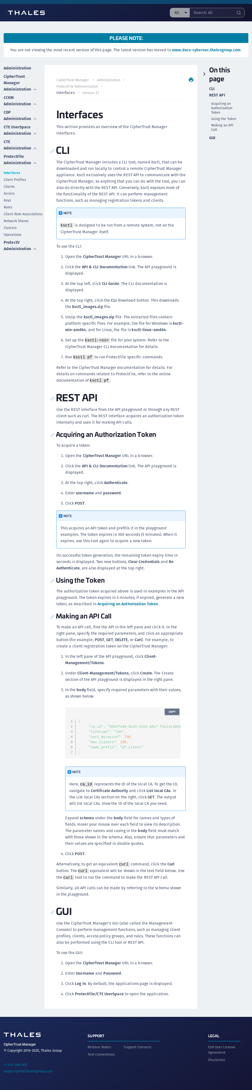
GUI (212, 138)
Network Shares (16, 221)
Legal (214, 1035)
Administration (17, 68)
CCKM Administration (20, 101)
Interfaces (12, 173)
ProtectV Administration (20, 246)
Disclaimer (216, 1059)
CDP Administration (20, 115)
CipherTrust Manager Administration (20, 83)
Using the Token (223, 119)
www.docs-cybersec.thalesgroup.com (206, 50)
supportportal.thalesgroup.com (28, 1071)
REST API (217, 95)
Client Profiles (15, 179)
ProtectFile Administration (20, 160)
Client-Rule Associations (23, 214)
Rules (8, 207)
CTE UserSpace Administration (20, 130)
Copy (172, 711)
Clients (9, 186)
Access (9, 193)
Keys (7, 200)
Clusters (10, 228)
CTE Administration (20, 145)
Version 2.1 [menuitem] (90, 92)
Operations (12, 234)
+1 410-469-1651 (16, 1064)
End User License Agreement (222, 1050)
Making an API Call (222, 127)
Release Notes (99, 1047)
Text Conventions (101, 1054)
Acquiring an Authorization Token (127, 604)
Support (96, 1035)
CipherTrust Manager (72, 80)
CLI (212, 89)
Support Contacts (137, 1047)
